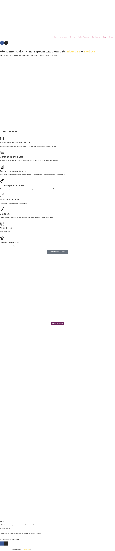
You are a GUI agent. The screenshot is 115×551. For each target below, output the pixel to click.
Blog (104, 37)
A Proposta (63, 37)
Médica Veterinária (83, 37)
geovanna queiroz (26, 549)
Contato (111, 37)
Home (55, 37)
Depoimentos (96, 37)
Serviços (72, 37)
